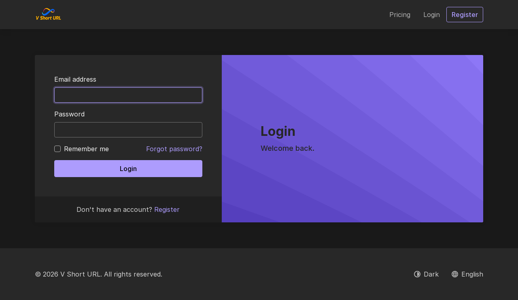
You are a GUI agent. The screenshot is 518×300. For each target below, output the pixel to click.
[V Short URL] (48, 14)
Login (128, 169)
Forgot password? (174, 149)
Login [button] (431, 15)
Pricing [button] (399, 15)
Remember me (86, 149)
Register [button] (465, 15)
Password (69, 114)
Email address (75, 79)
